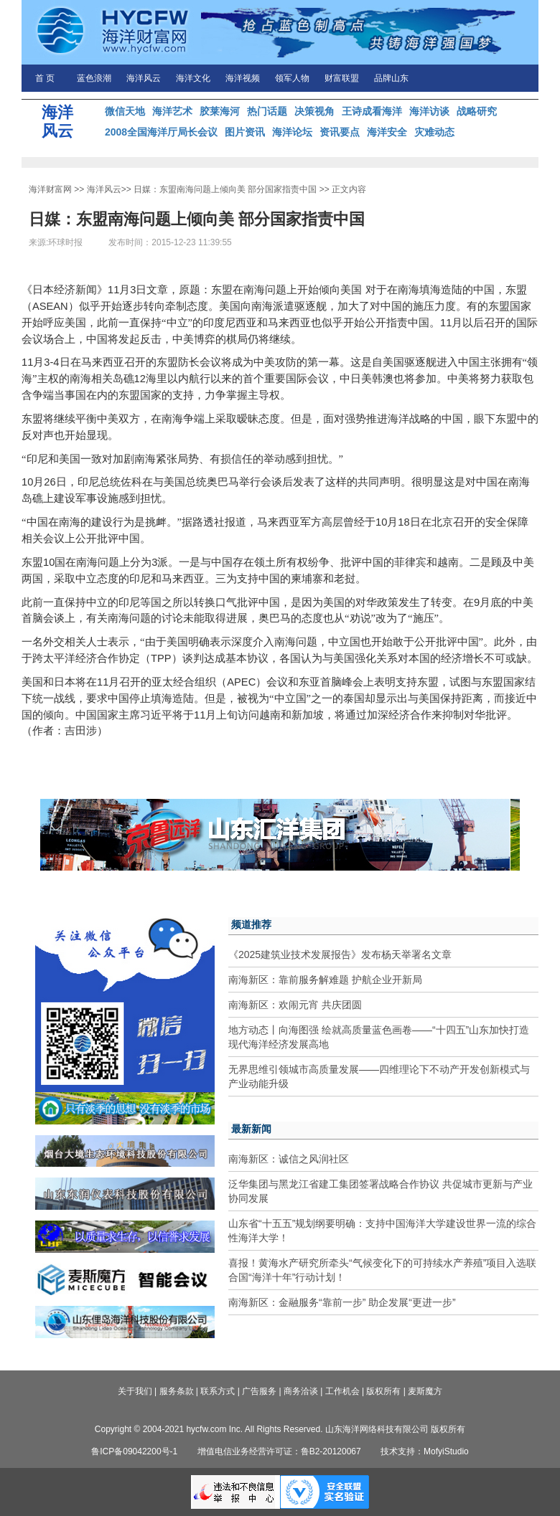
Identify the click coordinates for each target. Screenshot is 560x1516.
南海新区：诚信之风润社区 (288, 1159)
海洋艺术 (172, 111)
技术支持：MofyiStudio (425, 1451)
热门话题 (267, 111)
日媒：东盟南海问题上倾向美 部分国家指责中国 (225, 189)
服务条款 (176, 1391)
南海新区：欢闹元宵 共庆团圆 (295, 1004)
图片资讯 (245, 132)
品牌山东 (391, 78)
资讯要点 (339, 132)
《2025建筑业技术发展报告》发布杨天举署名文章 (340, 954)
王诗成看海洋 (372, 111)
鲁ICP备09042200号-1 (134, 1451)
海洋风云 (143, 78)
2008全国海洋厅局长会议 (161, 132)
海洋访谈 (429, 111)
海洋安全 (387, 132)
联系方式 (217, 1391)
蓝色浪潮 (94, 78)
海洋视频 (242, 78)
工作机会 (342, 1391)
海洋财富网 (50, 189)
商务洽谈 (301, 1391)
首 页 (45, 78)
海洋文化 (193, 78)
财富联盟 (342, 78)
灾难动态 (434, 132)
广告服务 (259, 1391)
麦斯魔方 (425, 1391)
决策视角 (314, 111)
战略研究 (477, 111)
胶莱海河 (220, 111)
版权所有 (383, 1391)
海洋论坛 (292, 132)
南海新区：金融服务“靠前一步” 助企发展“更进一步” (342, 1302)
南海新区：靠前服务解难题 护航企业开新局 (325, 979)
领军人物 (292, 78)
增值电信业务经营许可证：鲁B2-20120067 (279, 1451)
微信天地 (125, 111)
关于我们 (135, 1391)
